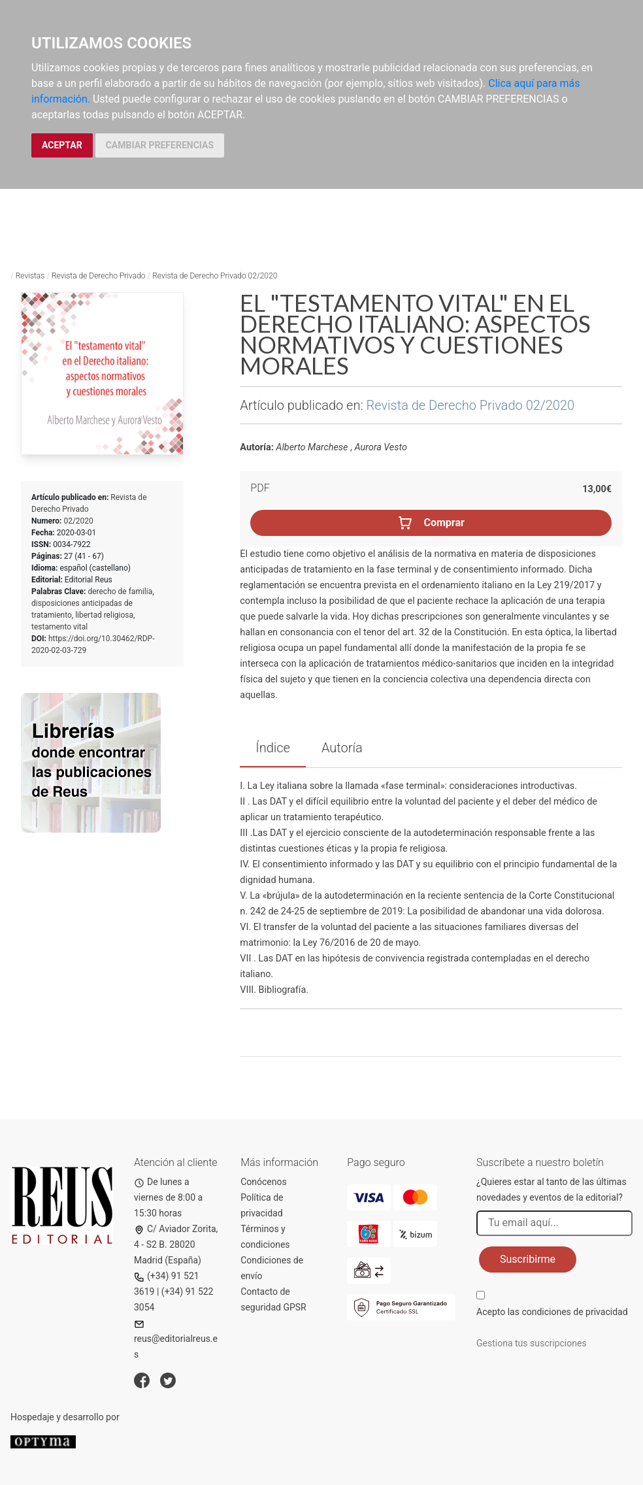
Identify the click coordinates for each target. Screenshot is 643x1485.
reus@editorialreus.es (176, 1339)
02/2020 (78, 521)
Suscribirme (527, 1259)
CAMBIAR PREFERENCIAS (160, 145)
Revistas (30, 275)
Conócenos (263, 1181)
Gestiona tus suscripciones (531, 1343)
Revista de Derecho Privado (99, 275)
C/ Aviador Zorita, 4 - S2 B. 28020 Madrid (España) (176, 1244)
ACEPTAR (62, 145)
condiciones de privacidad (574, 1312)
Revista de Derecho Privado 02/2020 (214, 275)
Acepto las (552, 1312)
